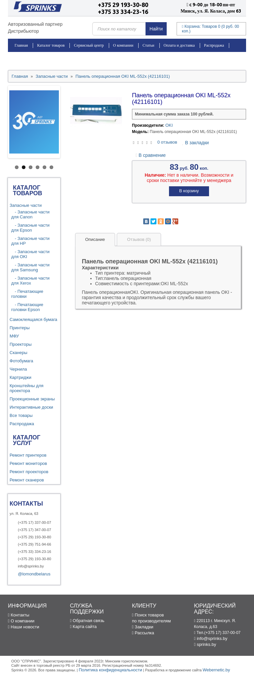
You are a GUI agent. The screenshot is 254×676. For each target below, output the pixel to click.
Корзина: (210, 28)
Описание (95, 239)
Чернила (18, 369)
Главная (21, 45)
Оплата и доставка (179, 45)
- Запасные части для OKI (30, 254)
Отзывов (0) (139, 239)
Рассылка (143, 632)
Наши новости (23, 626)
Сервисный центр (89, 45)
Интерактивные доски (31, 407)
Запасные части (26, 205)
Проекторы (20, 344)
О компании (123, 45)
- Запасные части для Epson (30, 228)
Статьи (148, 45)
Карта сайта (83, 626)
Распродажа (214, 45)
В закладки (195, 142)
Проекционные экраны (32, 398)
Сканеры (18, 352)
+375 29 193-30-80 (123, 4)
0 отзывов (167, 142)
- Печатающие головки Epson (27, 307)
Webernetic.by (216, 669)
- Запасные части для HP (30, 241)
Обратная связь (87, 620)
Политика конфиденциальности (110, 669)
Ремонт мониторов (28, 463)
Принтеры (20, 327)
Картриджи (20, 377)
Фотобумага (21, 360)
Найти (156, 28)
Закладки (142, 626)
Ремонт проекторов (29, 471)
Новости (22, 58)
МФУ (14, 336)
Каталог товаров (50, 45)
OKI (169, 125)
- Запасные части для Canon (30, 214)
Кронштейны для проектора (26, 388)
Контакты (46, 58)
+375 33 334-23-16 (123, 11)
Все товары (21, 415)
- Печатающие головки (27, 294)
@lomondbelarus (34, 573)
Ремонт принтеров (28, 455)
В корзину (189, 190)
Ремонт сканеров (27, 479)
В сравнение (151, 155)
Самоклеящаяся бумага (33, 319)
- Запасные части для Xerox (30, 281)
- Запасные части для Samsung (30, 267)
